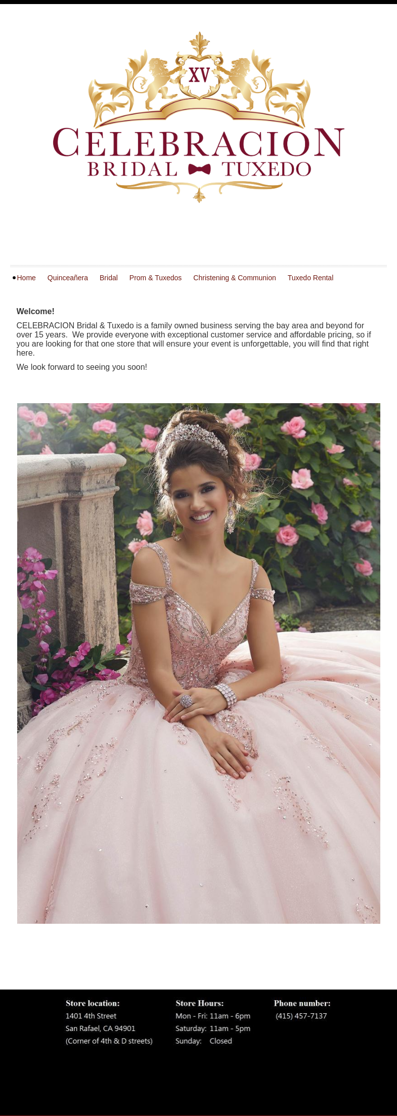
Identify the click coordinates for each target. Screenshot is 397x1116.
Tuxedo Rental (311, 278)
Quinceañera (68, 278)
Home (26, 278)
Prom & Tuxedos (155, 278)
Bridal (109, 278)
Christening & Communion (234, 278)
